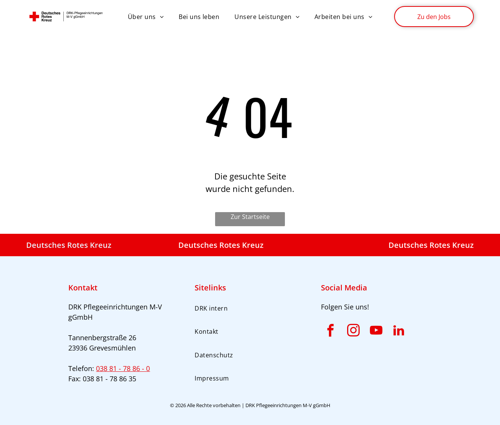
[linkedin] (398, 331)
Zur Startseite (250, 216)
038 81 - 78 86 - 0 (123, 368)
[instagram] (353, 331)
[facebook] (330, 331)
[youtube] (375, 331)
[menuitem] (145, 16)
